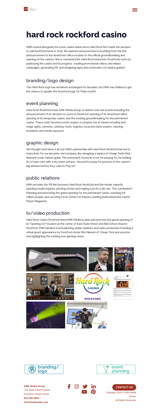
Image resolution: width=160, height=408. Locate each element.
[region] (80, 365)
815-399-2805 (31, 398)
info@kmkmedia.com (36, 402)
